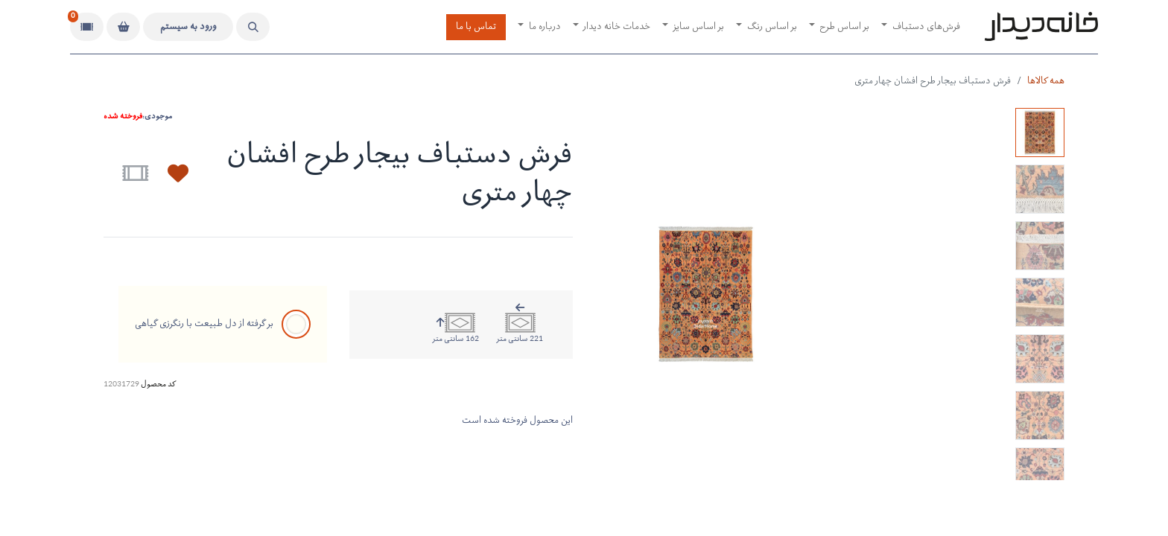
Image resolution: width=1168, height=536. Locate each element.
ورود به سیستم (188, 27)
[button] (253, 27)
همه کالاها (1045, 81)
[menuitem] (920, 27)
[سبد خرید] (123, 27)
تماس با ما (476, 27)
